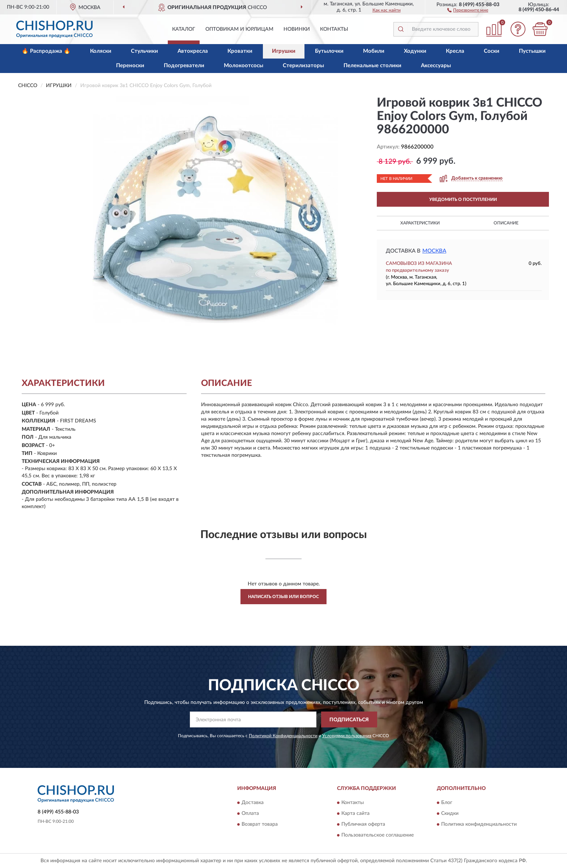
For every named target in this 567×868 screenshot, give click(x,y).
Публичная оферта (363, 824)
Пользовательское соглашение (377, 835)
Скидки (450, 813)
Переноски (130, 65)
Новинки (297, 29)
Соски (491, 51)
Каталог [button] (183, 29)
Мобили (373, 51)
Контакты (334, 29)
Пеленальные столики (372, 65)
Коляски (100, 51)
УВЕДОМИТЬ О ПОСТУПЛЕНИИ (463, 199)
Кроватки (239, 51)
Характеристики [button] (420, 223)
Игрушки (283, 51)
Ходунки (415, 51)
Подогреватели (184, 65)
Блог (446, 802)
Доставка (253, 802)
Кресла (455, 51)
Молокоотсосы (243, 65)
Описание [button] (506, 223)
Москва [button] (434, 251)
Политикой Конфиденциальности (283, 736)
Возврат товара (260, 824)
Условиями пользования (346, 736)
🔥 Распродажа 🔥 (46, 51)
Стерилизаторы (303, 65)
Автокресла (193, 51)
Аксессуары (436, 65)
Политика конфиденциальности (479, 824)
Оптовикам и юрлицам (239, 29)
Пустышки (532, 51)
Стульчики (144, 51)
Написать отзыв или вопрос (283, 596)
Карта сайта (355, 813)
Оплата (250, 813)
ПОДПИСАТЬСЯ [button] (349, 719)
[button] (467, 10)
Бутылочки (329, 51)
